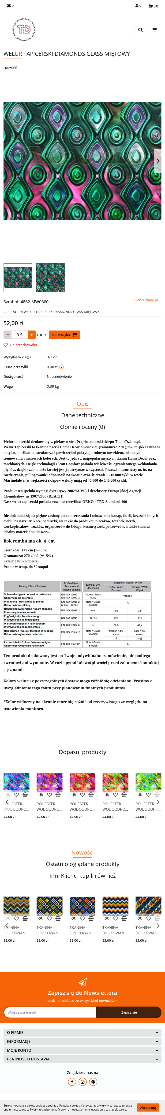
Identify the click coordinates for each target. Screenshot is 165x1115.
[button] (153, 6)
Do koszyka (64, 334)
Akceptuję (148, 1107)
